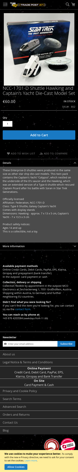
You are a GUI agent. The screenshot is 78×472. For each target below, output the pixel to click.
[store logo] (28, 5)
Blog (6, 430)
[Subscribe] (66, 344)
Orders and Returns (16, 415)
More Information (14, 246)
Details (7, 163)
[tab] (39, 163)
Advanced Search (14, 407)
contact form (22, 309)
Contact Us (10, 422)
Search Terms (12, 399)
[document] (39, 461)
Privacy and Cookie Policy (20, 391)
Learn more (30, 460)
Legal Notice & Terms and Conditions (28, 362)
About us (9, 354)
